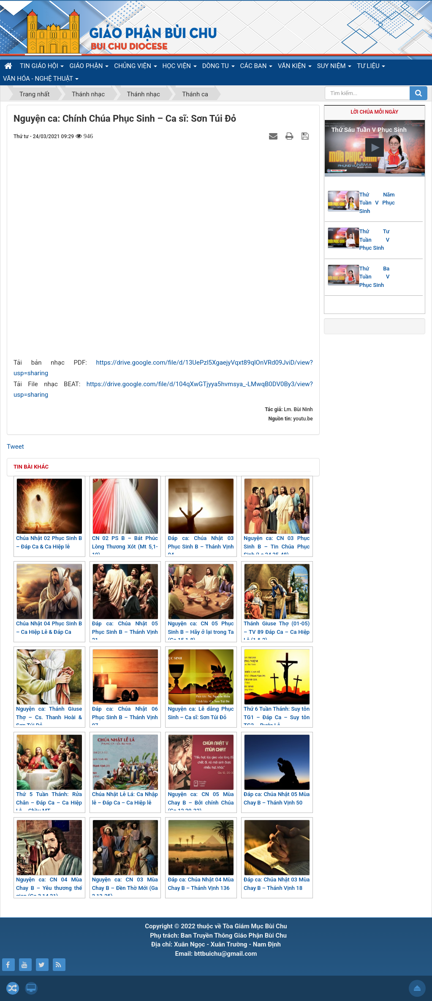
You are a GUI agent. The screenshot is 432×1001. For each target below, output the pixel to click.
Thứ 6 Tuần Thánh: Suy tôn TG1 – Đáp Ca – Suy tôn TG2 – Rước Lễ (277, 688)
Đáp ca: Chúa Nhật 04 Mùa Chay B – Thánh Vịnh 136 (201, 855)
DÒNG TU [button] (218, 67)
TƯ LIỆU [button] (371, 67)
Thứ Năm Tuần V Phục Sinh (377, 202)
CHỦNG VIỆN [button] (135, 67)
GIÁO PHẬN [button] (89, 67)
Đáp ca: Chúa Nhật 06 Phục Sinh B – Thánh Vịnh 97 (125, 688)
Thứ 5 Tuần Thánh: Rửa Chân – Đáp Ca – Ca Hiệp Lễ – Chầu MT (49, 774)
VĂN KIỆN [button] (295, 67)
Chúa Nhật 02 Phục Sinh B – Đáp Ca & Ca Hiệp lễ (49, 514)
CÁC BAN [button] (256, 67)
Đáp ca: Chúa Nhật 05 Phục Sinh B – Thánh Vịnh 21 (125, 603)
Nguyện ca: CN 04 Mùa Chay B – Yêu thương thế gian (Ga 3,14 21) (49, 859)
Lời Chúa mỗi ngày (375, 112)
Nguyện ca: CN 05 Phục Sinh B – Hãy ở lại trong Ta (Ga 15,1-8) (201, 603)
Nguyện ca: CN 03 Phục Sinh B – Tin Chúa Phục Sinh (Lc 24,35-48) (277, 518)
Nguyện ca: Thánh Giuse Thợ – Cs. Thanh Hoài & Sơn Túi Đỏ (49, 688)
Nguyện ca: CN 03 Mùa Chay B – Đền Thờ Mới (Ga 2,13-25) (125, 859)
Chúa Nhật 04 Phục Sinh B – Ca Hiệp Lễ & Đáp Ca (49, 599)
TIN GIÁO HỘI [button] (42, 67)
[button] (374, 147)
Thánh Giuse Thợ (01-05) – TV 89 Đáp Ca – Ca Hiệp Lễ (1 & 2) (277, 603)
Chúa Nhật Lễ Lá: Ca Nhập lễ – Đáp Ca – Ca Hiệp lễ (125, 770)
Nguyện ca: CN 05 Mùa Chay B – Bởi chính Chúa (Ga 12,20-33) (201, 774)
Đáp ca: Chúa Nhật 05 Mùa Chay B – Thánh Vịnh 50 (277, 770)
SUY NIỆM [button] (334, 67)
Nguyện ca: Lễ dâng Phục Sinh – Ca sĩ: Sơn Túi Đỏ (201, 684)
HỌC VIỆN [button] (180, 67)
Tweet (15, 446)
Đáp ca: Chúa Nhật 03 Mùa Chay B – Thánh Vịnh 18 (277, 855)
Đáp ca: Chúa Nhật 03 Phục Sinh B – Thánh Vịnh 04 (201, 518)
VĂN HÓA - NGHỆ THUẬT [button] (41, 80)
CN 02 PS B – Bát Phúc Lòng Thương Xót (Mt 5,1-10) (125, 518)
